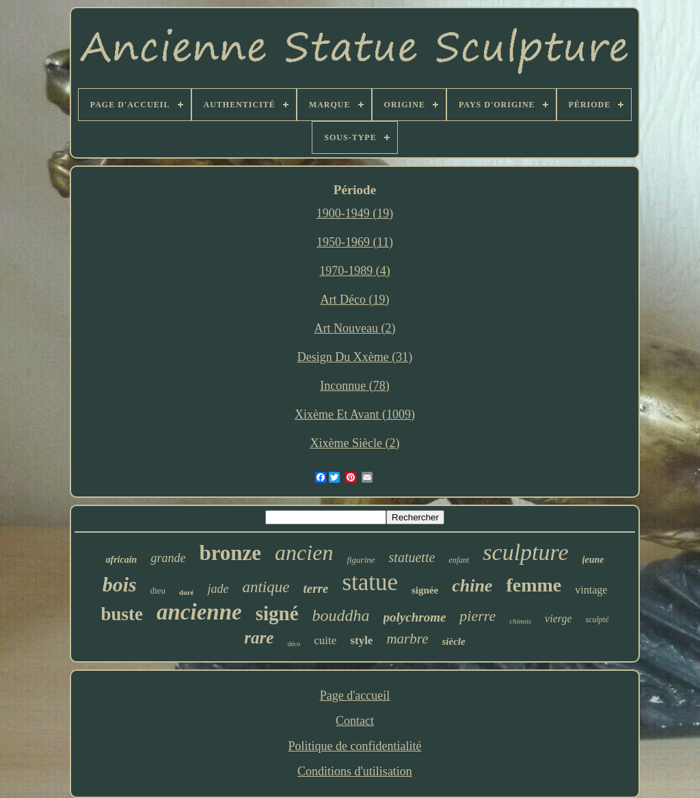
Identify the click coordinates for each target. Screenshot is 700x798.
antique (265, 587)
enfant (458, 560)
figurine (361, 560)
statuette (412, 557)
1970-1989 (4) (354, 271)
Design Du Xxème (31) (354, 357)
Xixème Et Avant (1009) (355, 414)
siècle (453, 641)
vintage (591, 590)
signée (425, 590)
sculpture (525, 552)
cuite (325, 640)
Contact (355, 721)
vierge (558, 618)
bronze (230, 553)
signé (277, 613)
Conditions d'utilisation (354, 771)
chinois (520, 621)
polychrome (414, 617)
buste (122, 614)
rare (258, 637)
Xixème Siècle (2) (355, 443)
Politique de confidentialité (355, 746)
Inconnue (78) (354, 386)
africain (121, 560)
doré (186, 592)
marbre (407, 638)
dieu (157, 590)
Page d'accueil (355, 695)
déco (293, 644)
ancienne (199, 612)
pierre (477, 615)
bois (120, 584)
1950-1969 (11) (355, 242)
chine (472, 586)
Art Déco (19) (355, 299)
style (361, 640)
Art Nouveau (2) (355, 328)
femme (533, 585)
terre (315, 588)
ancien (304, 552)
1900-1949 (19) (355, 213)
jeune (593, 560)
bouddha (341, 615)
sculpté (596, 619)
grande (167, 558)
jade (217, 589)
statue (370, 582)
